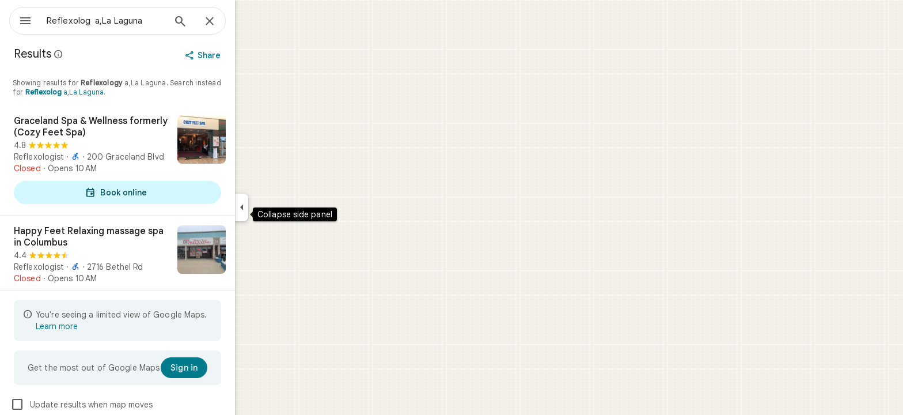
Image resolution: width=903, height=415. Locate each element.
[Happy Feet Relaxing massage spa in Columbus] (158, 271)
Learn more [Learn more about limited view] (98, 326)
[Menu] (20, 19)
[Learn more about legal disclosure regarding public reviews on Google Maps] (100, 54)
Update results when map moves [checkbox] (123, 405)
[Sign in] (225, 368)
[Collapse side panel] (283, 207)
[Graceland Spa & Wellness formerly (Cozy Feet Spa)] (158, 161)
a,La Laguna (106, 92)
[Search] (222, 22)
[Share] (245, 55)
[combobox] (135, 21)
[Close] (251, 21)
